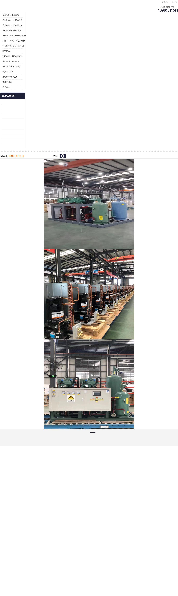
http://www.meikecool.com (57, 489)
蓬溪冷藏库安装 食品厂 (26, 161)
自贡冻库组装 (24, 101)
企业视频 (68, 23)
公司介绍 (88, 23)
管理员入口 (53, 582)
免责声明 (45, 582)
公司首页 (27, 23)
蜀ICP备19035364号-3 (47, 576)
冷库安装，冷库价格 (27, 45)
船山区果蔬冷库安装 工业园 (28, 151)
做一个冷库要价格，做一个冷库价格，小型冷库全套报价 (125, 552)
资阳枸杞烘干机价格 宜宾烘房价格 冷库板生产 (29, 156)
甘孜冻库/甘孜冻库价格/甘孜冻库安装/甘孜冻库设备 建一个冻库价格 (100, 552)
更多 (39, 125)
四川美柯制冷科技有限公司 (33, 579)
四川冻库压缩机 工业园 (26, 166)
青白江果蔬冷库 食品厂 (26, 131)
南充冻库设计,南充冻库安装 (30, 76)
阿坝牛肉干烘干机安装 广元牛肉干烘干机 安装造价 (29, 141)
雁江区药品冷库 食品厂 (26, 146)
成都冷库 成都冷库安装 (30, 552)
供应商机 (47, 23)
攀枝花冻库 (23, 112)
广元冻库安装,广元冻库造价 (30, 70)
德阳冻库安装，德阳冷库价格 (50, 30)
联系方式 (150, 23)
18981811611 (113, 77)
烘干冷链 (22, 117)
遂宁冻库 (22, 81)
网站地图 (61, 582)
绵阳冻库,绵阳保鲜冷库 (28, 60)
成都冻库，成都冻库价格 (29, 55)
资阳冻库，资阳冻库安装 (29, 86)
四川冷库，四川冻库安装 (29, 50)
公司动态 (109, 23)
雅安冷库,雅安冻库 (26, 107)
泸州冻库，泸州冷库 (27, 91)
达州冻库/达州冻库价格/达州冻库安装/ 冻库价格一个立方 (67, 552)
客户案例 (129, 23)
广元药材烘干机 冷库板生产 (28, 176)
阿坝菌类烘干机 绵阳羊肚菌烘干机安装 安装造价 (29, 171)
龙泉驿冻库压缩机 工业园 (27, 136)
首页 (27, 30)
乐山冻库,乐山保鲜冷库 (28, 96)
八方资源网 (37, 582)
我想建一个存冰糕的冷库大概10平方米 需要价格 (151, 552)
